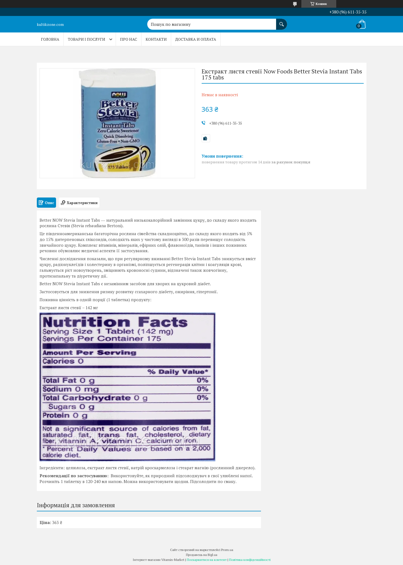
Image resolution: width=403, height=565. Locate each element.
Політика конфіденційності (250, 560)
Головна (50, 39)
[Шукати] (281, 21)
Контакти (156, 39)
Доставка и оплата (195, 39)
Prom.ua (227, 550)
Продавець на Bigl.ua (201, 555)
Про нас (128, 39)
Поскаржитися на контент (207, 560)
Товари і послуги (86, 39)
